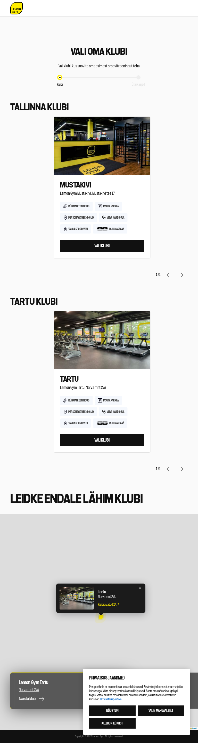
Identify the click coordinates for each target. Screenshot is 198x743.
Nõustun (112, 711)
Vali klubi (102, 246)
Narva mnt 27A (29, 690)
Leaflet (193, 728)
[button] (100, 617)
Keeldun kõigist (112, 723)
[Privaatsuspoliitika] (111, 699)
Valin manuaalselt (160, 711)
